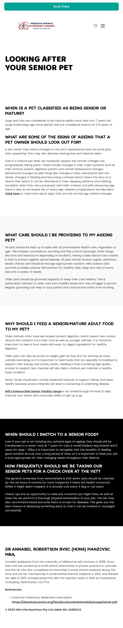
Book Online (61, 6)
